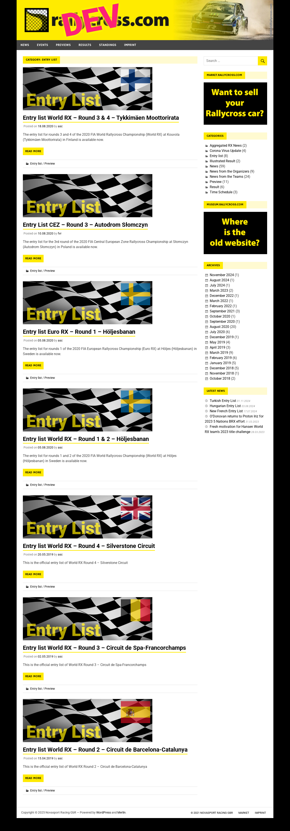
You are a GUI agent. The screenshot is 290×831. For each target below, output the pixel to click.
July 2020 (217, 332)
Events (42, 45)
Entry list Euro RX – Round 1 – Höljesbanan (81, 331)
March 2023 (219, 290)
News (24, 45)
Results (85, 45)
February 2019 (221, 358)
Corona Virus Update (225, 151)
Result (214, 187)
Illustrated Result (222, 161)
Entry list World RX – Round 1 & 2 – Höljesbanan (88, 438)
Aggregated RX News (226, 145)
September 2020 (222, 321)
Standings (107, 45)
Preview (49, 163)
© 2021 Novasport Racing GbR (212, 812)
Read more (33, 151)
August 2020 (219, 327)
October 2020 (220, 316)
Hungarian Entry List (225, 406)
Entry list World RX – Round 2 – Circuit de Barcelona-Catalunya (108, 749)
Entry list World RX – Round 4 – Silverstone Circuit (91, 545)
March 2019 (219, 353)
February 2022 (221, 306)
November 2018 (222, 373)
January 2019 (220, 363)
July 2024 (217, 285)
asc (60, 126)
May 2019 (217, 342)
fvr (59, 233)
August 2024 (219, 280)
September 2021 (222, 311)
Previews (63, 45)
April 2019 (217, 347)
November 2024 (222, 275)
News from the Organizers (229, 171)
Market (243, 812)
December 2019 (222, 337)
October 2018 (220, 378)
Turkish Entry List (223, 401)
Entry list (36, 163)
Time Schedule (221, 192)
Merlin (121, 812)
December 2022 (222, 296)
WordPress (103, 812)
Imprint (130, 45)
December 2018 (222, 368)
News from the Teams (226, 177)
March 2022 (219, 301)
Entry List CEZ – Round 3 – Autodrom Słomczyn (88, 224)
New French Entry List (226, 411)
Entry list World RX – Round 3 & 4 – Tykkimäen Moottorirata (104, 117)
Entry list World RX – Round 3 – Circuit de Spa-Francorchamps (107, 647)
